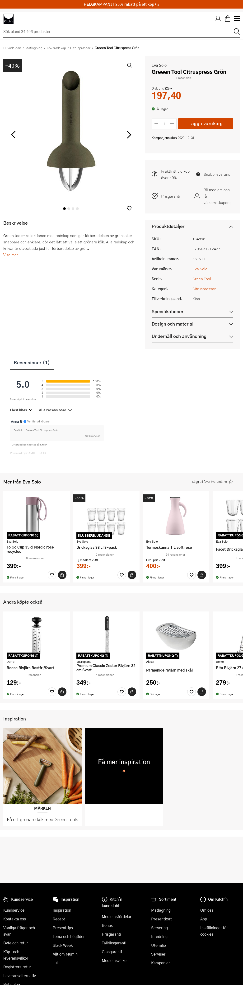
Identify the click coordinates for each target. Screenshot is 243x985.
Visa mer (10, 254)
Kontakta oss (14, 919)
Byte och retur (15, 943)
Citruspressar (80, 47)
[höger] (128, 134)
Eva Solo (159, 65)
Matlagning (33, 47)
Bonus (107, 925)
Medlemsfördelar (116, 916)
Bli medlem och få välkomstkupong (218, 196)
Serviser (158, 954)
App (203, 919)
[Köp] (62, 575)
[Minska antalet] (156, 123)
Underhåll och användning (179, 336)
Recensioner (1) (32, 362)
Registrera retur (17, 967)
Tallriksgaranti (114, 943)
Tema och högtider (69, 936)
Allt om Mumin (65, 954)
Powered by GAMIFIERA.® (28, 453)
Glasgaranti (112, 951)
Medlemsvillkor (115, 960)
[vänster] (13, 134)
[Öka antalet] (172, 123)
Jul (55, 963)
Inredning (159, 936)
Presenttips (63, 927)
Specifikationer (167, 311)
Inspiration (62, 910)
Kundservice (13, 910)
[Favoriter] (52, 575)
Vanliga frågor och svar (19, 931)
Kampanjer (160, 963)
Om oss (206, 910)
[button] (129, 208)
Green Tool (201, 278)
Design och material (172, 323)
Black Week (63, 945)
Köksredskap (56, 47)
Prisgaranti (170, 196)
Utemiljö (158, 945)
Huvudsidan (12, 47)
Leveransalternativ (19, 975)
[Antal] (164, 123)
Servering (159, 927)
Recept (59, 919)
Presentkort (161, 919)
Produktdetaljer (168, 226)
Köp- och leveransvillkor (15, 955)
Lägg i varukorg (205, 123)
